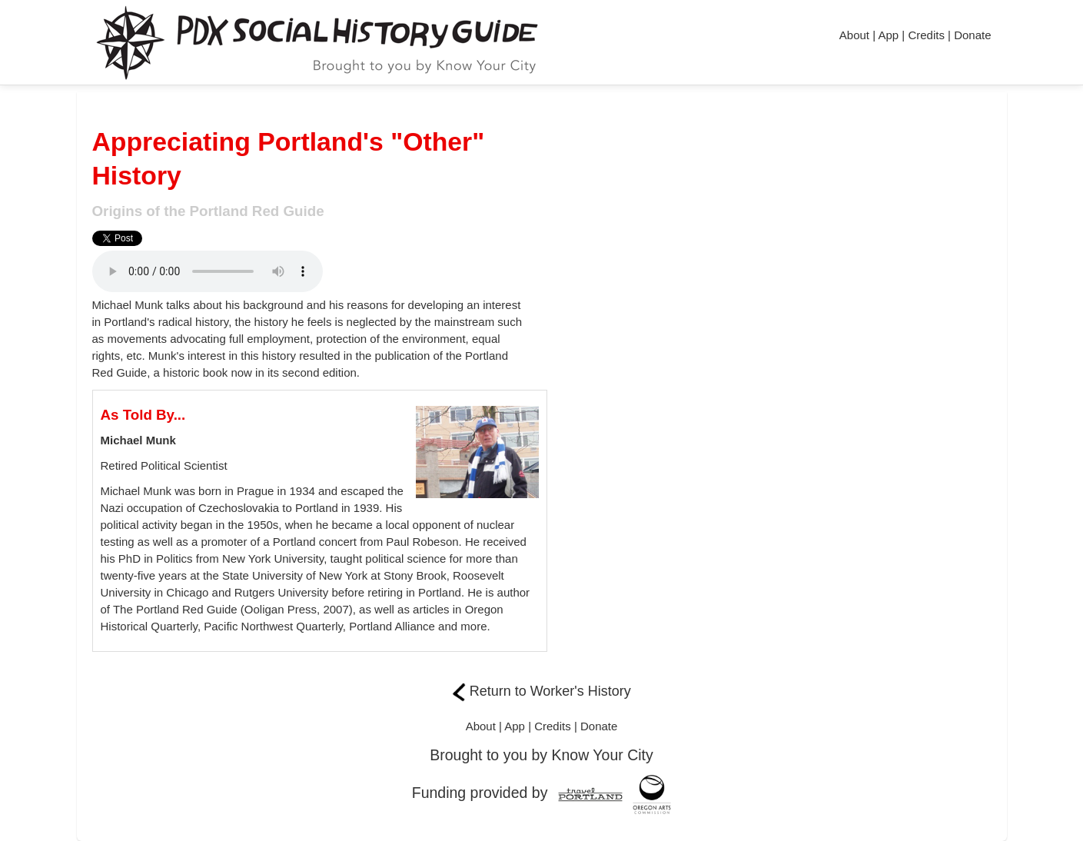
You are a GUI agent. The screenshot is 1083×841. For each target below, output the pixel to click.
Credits (926, 35)
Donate (972, 35)
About (854, 35)
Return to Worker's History (550, 691)
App (888, 35)
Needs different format (207, 271)
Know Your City (602, 754)
